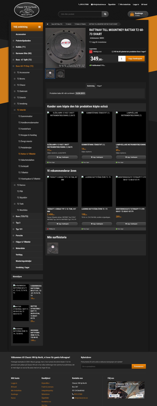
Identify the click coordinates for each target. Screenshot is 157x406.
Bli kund (144, 4)
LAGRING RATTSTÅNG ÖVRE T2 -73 (94, 209)
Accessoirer (18, 34)
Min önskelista (124, 4)
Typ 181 (17, 229)
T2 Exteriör (19, 97)
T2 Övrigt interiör (25, 141)
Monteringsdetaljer (21, 261)
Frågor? (99, 86)
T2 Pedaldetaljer (25, 147)
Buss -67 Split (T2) (21, 60)
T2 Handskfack (24, 129)
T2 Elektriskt (19, 91)
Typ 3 (15, 223)
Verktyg (16, 254)
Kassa (13, 398)
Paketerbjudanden (21, 40)
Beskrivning (91, 86)
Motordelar (18, 248)
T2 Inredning (19, 103)
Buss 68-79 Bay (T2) (22, 66)
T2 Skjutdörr (19, 197)
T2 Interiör (19, 110)
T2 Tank (18, 204)
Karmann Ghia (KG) (21, 53)
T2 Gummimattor (25, 116)
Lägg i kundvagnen (135, 58)
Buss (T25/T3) (19, 216)
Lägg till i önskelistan (99, 42)
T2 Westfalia (19, 210)
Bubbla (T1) (18, 47)
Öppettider (112, 4)
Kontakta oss (46, 401)
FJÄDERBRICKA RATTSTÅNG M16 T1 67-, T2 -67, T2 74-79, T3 (36, 290)
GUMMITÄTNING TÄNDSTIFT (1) (93, 145)
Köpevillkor (46, 383)
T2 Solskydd (23, 166)
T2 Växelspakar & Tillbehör (29, 179)
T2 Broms (18, 79)
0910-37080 (83, 4)
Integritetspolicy (47, 390)
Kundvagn (14, 394)
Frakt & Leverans (47, 387)
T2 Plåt (17, 191)
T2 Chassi (18, 85)
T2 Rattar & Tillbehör (27, 154)
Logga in (136, 4)
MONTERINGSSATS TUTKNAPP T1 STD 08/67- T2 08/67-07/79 (130, 210)
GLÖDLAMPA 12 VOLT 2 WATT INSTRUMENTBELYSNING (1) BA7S (59, 146)
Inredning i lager (20, 267)
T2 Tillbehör (23, 172)
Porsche (17, 235)
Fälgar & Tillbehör (21, 242)
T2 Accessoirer (21, 72)
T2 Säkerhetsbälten (26, 160)
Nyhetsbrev (46, 394)
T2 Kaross (18, 185)
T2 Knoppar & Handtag (27, 135)
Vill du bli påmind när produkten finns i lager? (130, 52)
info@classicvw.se (98, 4)
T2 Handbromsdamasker (28, 122)
